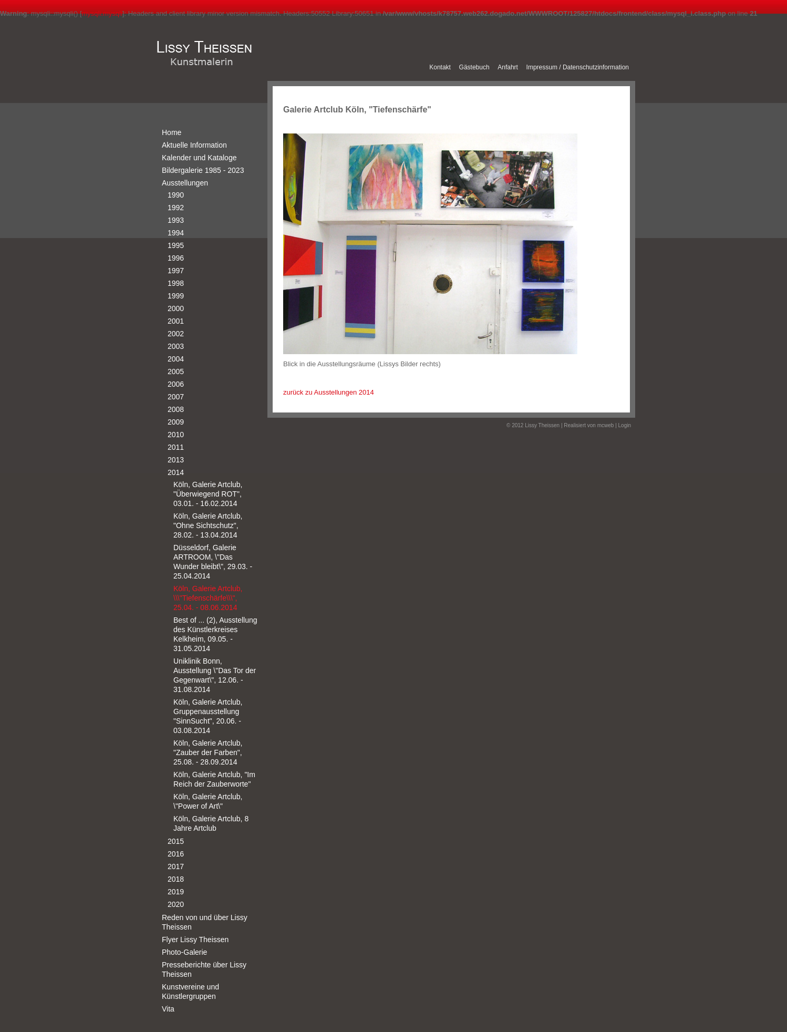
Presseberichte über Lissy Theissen (204, 969)
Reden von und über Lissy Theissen (204, 922)
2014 (176, 472)
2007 (176, 397)
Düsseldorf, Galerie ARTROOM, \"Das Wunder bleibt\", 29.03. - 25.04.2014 (212, 561)
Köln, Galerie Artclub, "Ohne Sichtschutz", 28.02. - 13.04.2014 (208, 525)
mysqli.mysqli (102, 13)
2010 (176, 434)
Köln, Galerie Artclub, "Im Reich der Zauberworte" (214, 779)
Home (171, 132)
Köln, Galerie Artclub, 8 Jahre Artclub (210, 823)
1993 (176, 220)
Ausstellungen (185, 183)
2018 (176, 879)
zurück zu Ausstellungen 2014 (328, 392)
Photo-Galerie (184, 952)
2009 (176, 422)
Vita (168, 1009)
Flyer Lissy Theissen (195, 939)
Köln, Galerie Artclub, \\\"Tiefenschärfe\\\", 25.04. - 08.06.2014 (208, 598)
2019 (176, 891)
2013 (176, 460)
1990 (176, 195)
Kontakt (440, 67)
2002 (176, 333)
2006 (176, 384)
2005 (176, 371)
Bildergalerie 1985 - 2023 (203, 170)
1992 (176, 207)
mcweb (605, 425)
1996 (176, 258)
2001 (176, 321)
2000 (176, 308)
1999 (176, 296)
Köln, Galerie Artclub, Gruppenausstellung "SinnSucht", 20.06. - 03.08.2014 (208, 716)
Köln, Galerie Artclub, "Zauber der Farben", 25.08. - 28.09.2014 (208, 752)
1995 (176, 245)
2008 (176, 409)
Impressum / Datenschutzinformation (577, 67)
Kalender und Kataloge (199, 157)
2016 (176, 854)
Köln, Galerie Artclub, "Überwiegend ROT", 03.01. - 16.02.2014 (208, 494)
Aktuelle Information (194, 145)
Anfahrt (508, 67)
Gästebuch (474, 67)
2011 (176, 447)
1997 (176, 270)
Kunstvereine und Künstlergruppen (190, 991)
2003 (176, 346)
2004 (176, 359)
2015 (176, 841)
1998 (176, 283)
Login (624, 425)
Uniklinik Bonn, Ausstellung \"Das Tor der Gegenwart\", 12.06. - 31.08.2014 (214, 675)
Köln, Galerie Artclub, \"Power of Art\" (208, 801)
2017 (176, 866)
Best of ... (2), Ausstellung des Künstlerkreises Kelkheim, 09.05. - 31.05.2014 (215, 634)
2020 (176, 904)
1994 (176, 233)
